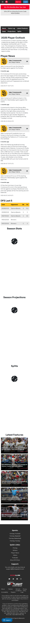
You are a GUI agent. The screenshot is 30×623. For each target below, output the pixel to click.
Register (13, 592)
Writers (15, 550)
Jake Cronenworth (15, 60)
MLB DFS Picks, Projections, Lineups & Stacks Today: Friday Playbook (14, 482)
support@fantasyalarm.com (15, 569)
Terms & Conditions (19, 589)
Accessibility (4, 592)
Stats (4, 31)
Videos (15, 555)
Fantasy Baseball (15, 536)
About (3, 589)
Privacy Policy (25, 589)
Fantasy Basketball (15, 538)
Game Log (11, 28)
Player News (15, 553)
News (4, 28)
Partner (10, 589)
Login (25, 2)
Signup (18, 2)
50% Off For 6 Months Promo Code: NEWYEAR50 (15, 12)
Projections (12, 31)
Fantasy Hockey (15, 541)
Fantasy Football (15, 533)
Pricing (15, 548)
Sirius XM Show (15, 560)
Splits (19, 31)
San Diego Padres (14, 62)
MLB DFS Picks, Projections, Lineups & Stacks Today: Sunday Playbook (14, 465)
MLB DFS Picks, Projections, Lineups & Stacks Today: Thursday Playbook (14, 448)
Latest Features (22, 28)
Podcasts (15, 557)
